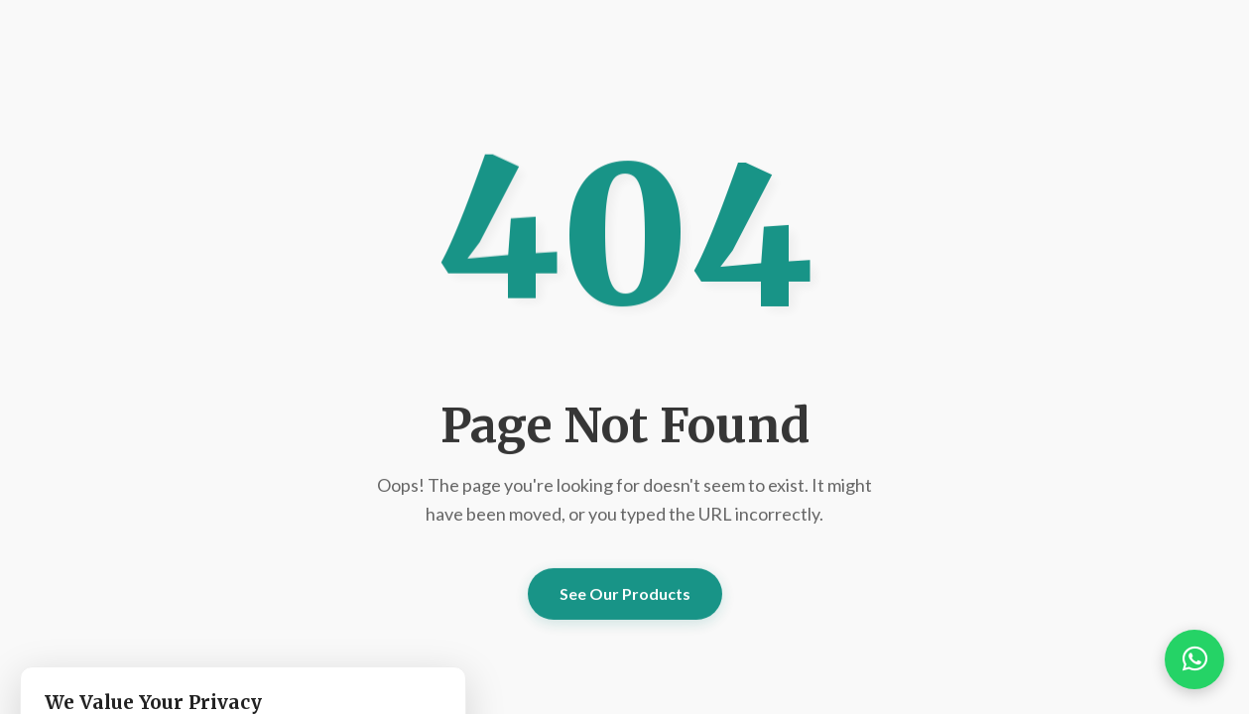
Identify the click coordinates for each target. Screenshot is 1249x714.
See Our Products (625, 593)
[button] (1194, 659)
